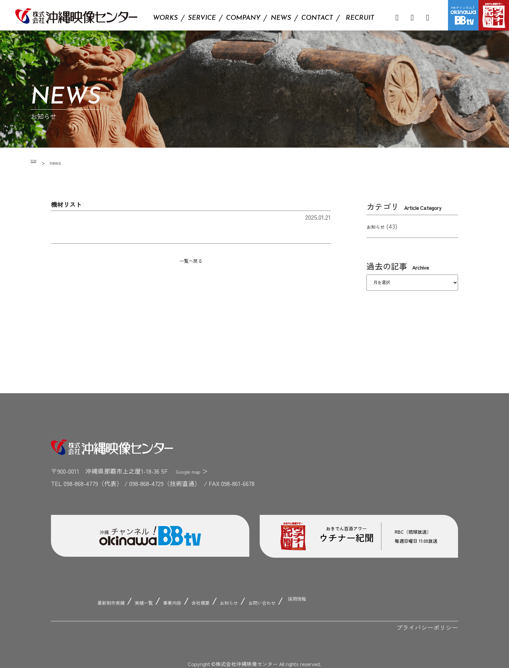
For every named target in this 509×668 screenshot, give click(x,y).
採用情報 (331, 601)
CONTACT (317, 18)
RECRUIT (360, 18)
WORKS (165, 18)
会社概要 (207, 601)
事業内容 (171, 601)
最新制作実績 (92, 601)
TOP (36, 162)
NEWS (281, 18)
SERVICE (202, 18)
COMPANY (243, 18)
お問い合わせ (286, 601)
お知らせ (378, 226)
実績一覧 (135, 601)
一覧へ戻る (190, 260)
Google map (191, 471)
